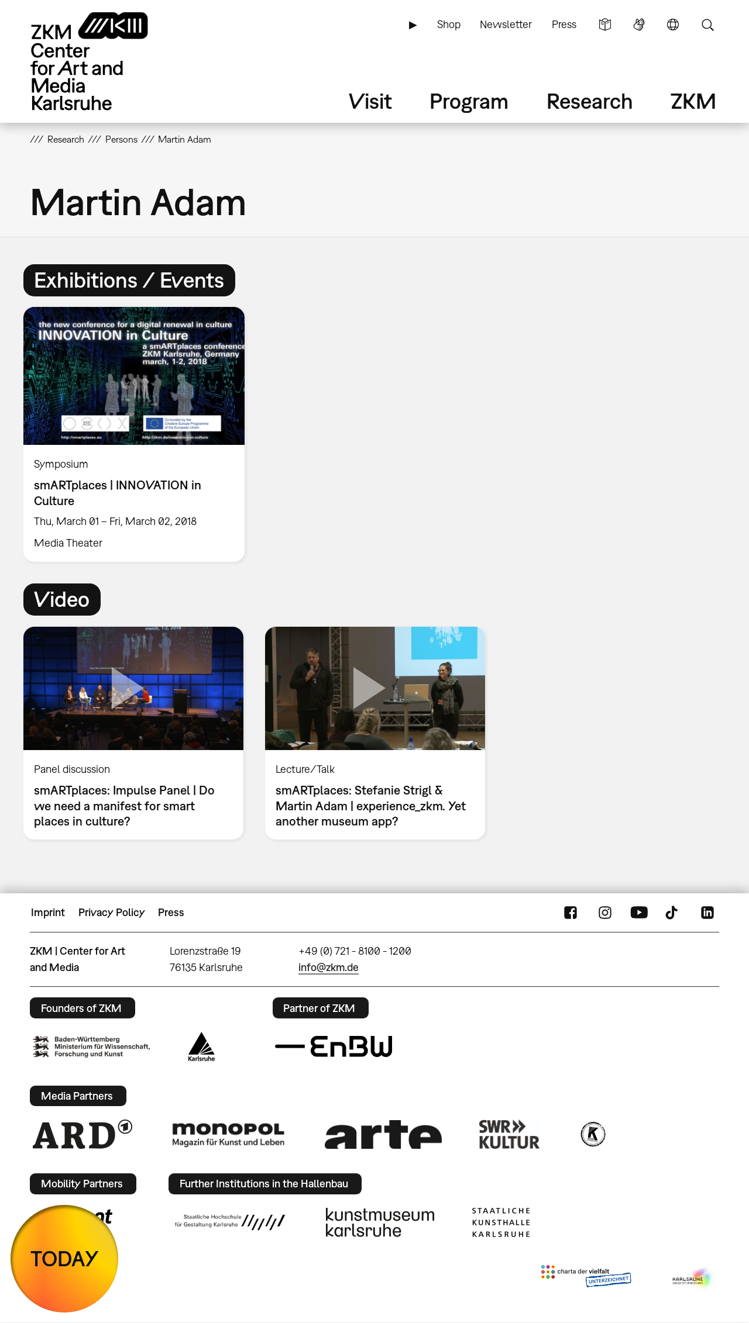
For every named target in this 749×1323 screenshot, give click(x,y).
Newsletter (506, 24)
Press (564, 24)
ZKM (693, 100)
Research (590, 100)
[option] (139, 434)
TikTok (673, 913)
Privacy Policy (111, 912)
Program (469, 100)
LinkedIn (707, 913)
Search (707, 25)
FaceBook (570, 913)
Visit (370, 100)
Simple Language (605, 25)
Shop (449, 24)
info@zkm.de (328, 967)
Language (673, 25)
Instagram (605, 913)
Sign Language (639, 25)
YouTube (639, 913)
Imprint (48, 912)
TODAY (64, 1258)
